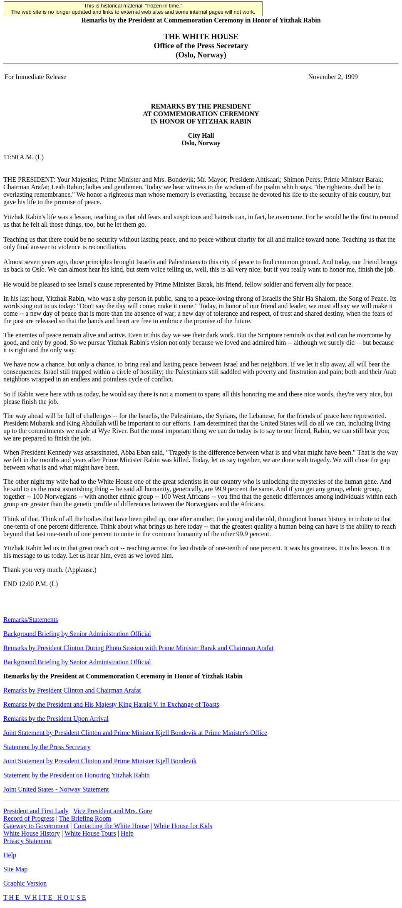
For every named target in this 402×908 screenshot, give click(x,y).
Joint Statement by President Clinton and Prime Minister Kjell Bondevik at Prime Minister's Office (135, 732)
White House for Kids (183, 825)
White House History (31, 833)
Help (127, 833)
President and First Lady (36, 810)
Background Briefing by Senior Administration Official (77, 633)
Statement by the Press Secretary (47, 746)
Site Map (15, 869)
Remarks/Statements (30, 619)
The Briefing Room (85, 818)
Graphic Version (25, 883)
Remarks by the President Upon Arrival (56, 718)
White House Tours (90, 833)
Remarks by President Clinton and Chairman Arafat (72, 690)
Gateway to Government (36, 825)
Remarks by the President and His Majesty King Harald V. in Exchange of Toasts (111, 704)
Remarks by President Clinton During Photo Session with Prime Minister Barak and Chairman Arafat (138, 647)
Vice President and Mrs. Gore (112, 810)
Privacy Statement (27, 840)
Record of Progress (29, 818)
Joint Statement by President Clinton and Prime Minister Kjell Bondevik (99, 761)
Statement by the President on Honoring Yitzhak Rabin (76, 775)
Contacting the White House (111, 825)
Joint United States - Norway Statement (56, 789)
